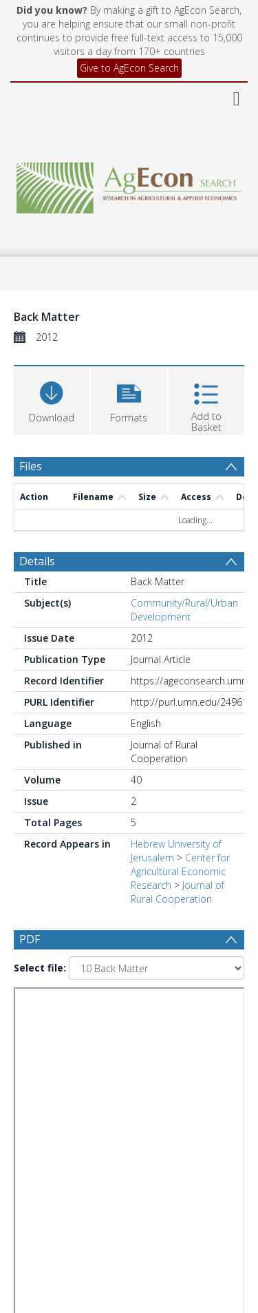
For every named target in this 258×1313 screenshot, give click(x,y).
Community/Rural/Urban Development (184, 609)
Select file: (40, 967)
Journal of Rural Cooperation (177, 892)
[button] (128, 399)
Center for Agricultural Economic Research (180, 871)
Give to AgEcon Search (129, 67)
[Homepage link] (129, 184)
